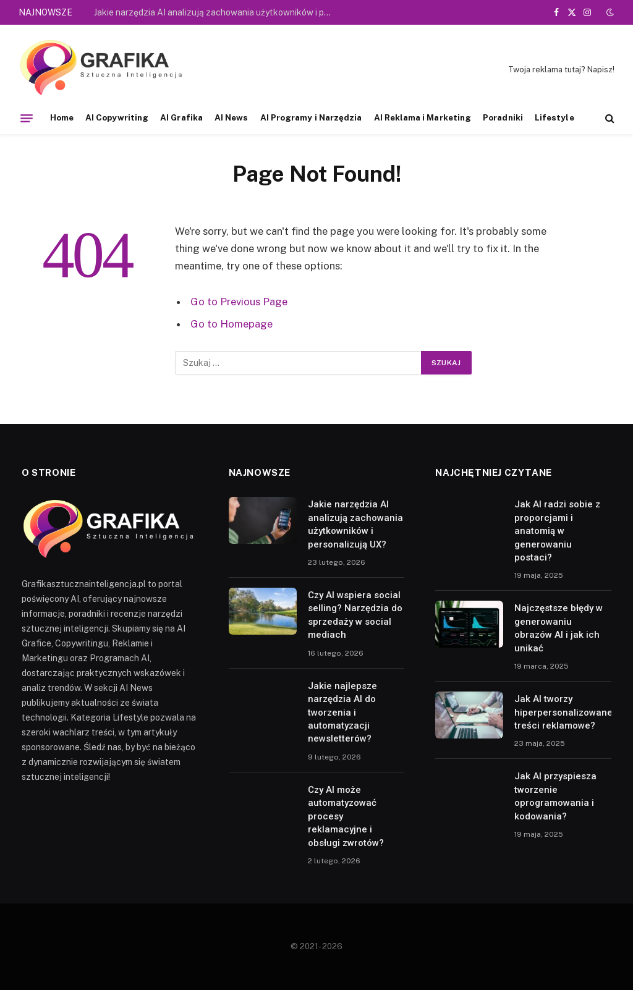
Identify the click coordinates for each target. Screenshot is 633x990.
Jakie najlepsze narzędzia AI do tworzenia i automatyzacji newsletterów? (342, 712)
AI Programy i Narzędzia (311, 117)
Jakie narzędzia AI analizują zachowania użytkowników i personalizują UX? (217, 12)
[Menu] (26, 118)
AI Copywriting (116, 117)
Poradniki (503, 117)
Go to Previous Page (238, 301)
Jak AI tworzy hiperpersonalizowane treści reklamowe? (563, 712)
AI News (231, 117)
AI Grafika (181, 117)
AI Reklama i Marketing (423, 117)
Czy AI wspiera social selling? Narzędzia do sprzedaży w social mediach (355, 615)
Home (62, 117)
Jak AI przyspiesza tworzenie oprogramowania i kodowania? (555, 796)
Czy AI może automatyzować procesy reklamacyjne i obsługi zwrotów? (346, 816)
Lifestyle (554, 117)
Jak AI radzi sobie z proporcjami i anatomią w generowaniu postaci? (557, 531)
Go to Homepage (231, 324)
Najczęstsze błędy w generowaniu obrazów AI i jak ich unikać (558, 628)
